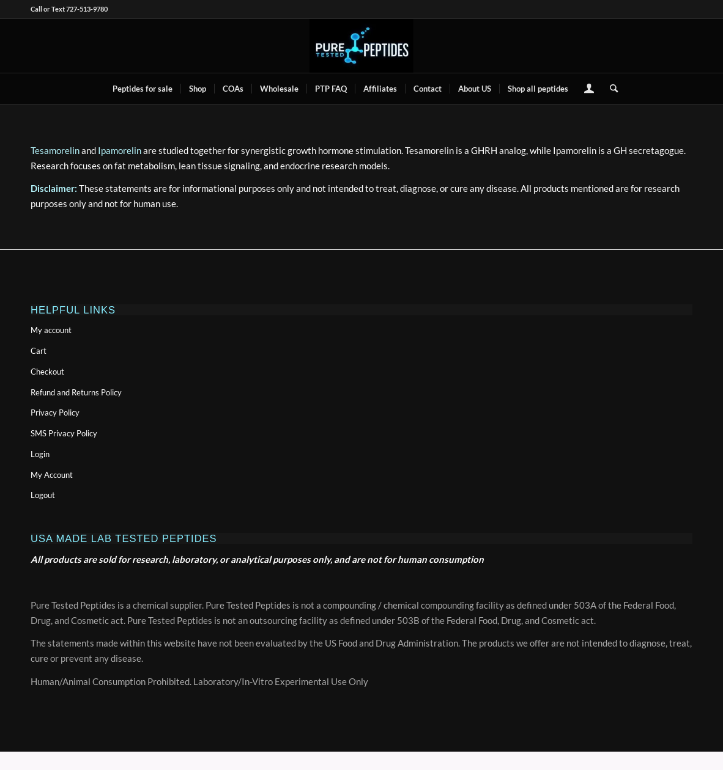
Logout (43, 495)
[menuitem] (142, 88)
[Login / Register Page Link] (589, 90)
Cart (38, 351)
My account (51, 330)
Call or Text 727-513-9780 (69, 9)
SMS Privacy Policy (64, 433)
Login (40, 454)
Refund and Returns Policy (76, 392)
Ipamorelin (119, 150)
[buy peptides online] (361, 46)
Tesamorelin (55, 150)
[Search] (610, 88)
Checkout (47, 371)
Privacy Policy (55, 412)
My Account (52, 475)
